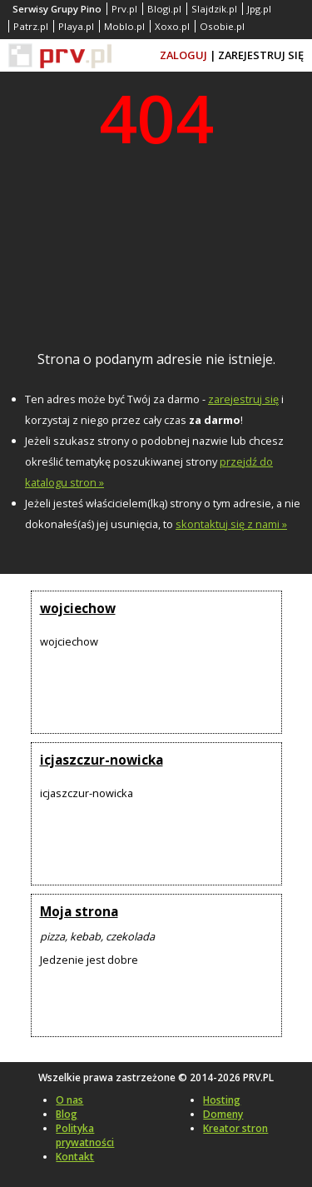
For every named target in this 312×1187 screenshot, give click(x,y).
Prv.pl (124, 8)
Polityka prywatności (85, 1135)
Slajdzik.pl (214, 8)
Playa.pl (76, 26)
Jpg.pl (259, 8)
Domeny (223, 1114)
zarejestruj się (243, 399)
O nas (69, 1100)
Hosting (221, 1100)
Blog (66, 1114)
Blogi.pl (164, 8)
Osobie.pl (222, 26)
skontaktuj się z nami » (231, 523)
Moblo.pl (124, 26)
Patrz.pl (30, 26)
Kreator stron (235, 1128)
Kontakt (75, 1157)
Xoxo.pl (172, 26)
